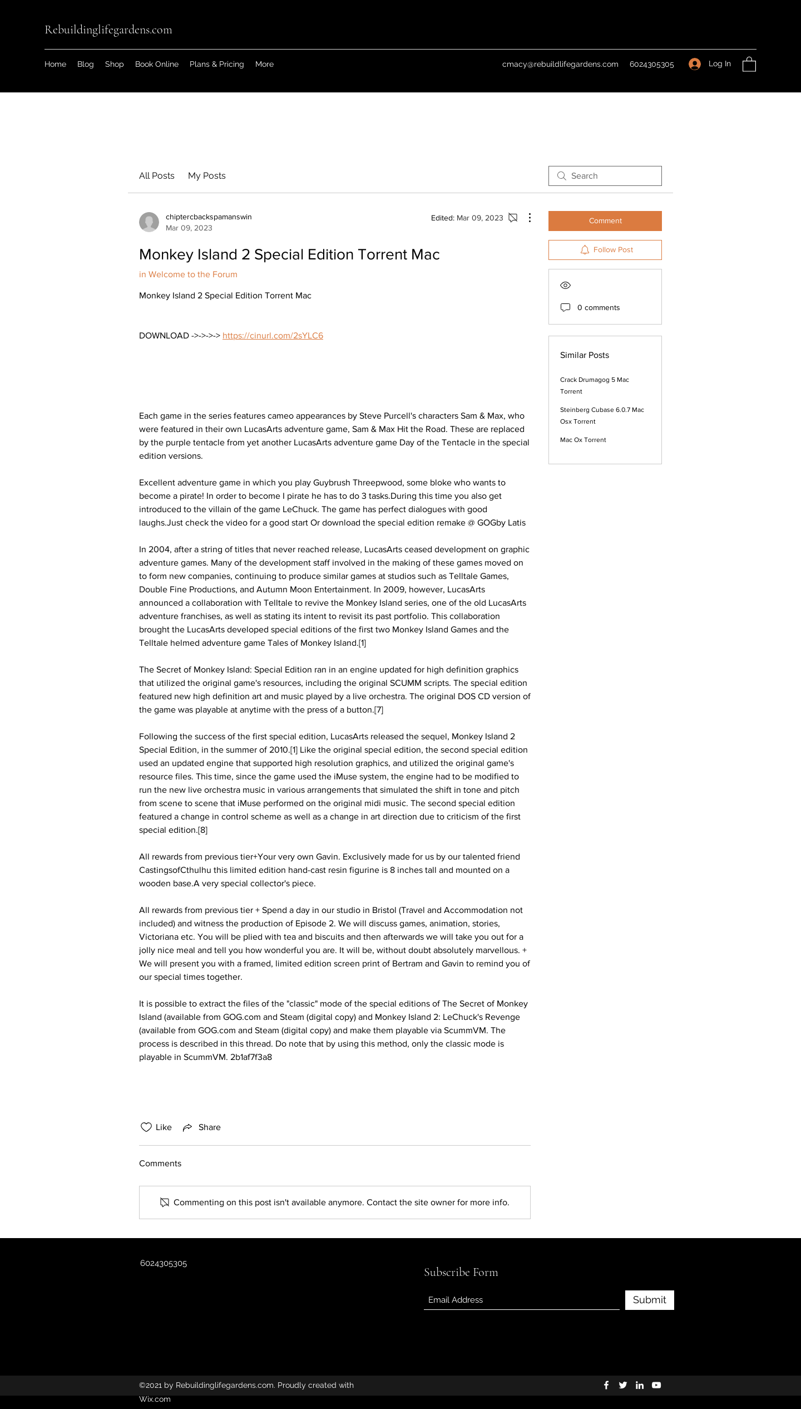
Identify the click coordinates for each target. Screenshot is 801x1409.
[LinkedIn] (639, 1385)
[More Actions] (524, 217)
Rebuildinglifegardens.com (108, 29)
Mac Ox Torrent (583, 440)
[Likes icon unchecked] (146, 1127)
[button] (749, 64)
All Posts (157, 175)
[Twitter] (623, 1385)
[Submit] (649, 1300)
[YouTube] (656, 1385)
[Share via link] (201, 1127)
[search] (605, 176)
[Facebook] (606, 1385)
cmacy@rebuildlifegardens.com (560, 64)
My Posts (207, 175)
